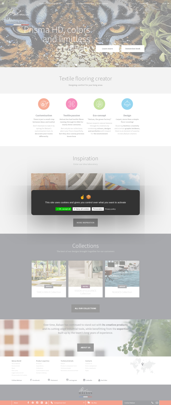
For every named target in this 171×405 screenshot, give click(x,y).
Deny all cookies (81, 209)
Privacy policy (110, 209)
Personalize (98, 209)
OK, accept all (63, 209)
